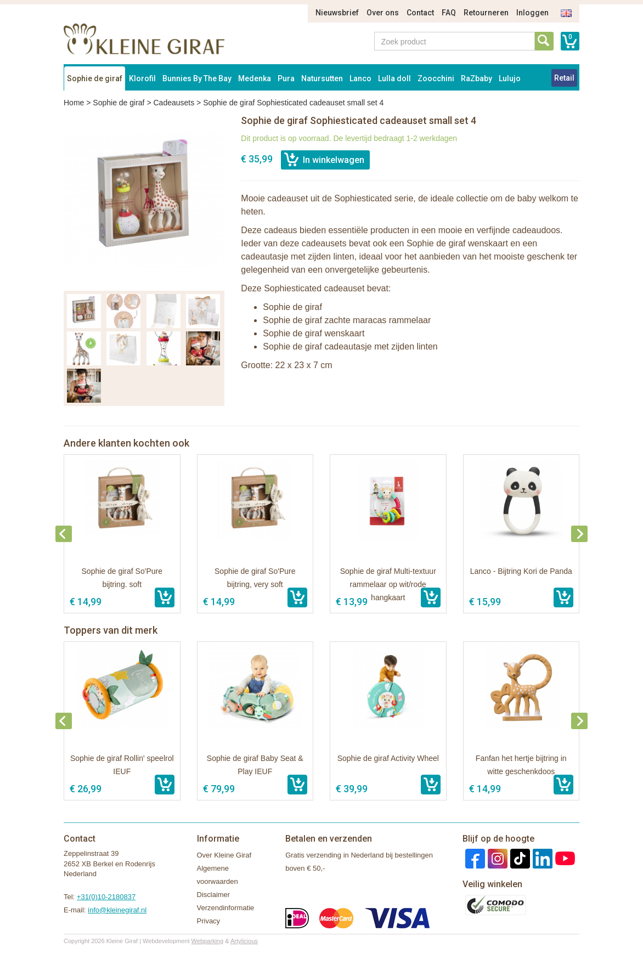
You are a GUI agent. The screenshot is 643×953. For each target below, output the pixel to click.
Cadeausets (173, 102)
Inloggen (532, 12)
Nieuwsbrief (337, 12)
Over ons (382, 12)
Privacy (209, 921)
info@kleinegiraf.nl (117, 910)
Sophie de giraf (94, 78)
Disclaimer (213, 894)
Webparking (207, 941)
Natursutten (322, 78)
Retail (564, 78)
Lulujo (510, 78)
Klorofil (142, 78)
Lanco (360, 78)
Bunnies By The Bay (197, 78)
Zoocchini (436, 78)
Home (74, 102)
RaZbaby (476, 78)
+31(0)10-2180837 (106, 897)
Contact (420, 12)
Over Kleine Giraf (224, 855)
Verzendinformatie (226, 908)
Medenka (254, 78)
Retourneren (486, 12)
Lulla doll (394, 78)
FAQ (449, 12)
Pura (286, 78)
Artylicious (244, 941)
